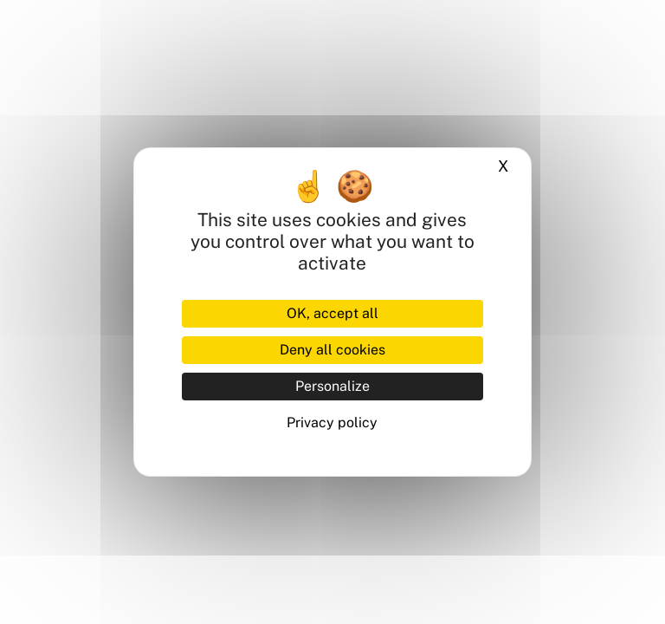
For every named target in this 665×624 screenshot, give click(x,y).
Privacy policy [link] (332, 422)
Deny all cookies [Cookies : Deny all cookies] (332, 349)
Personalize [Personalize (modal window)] (332, 386)
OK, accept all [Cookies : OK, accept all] (332, 313)
